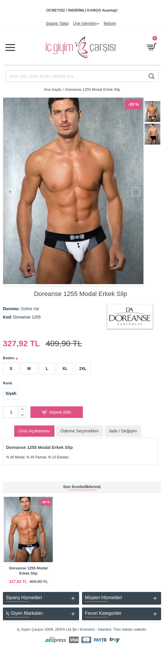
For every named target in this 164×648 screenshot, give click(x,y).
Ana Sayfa (52, 89)
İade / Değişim (123, 428)
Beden (8, 356)
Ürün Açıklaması (34, 428)
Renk (7, 381)
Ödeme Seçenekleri (80, 428)
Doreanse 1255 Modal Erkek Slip (28, 570)
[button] (10, 190)
